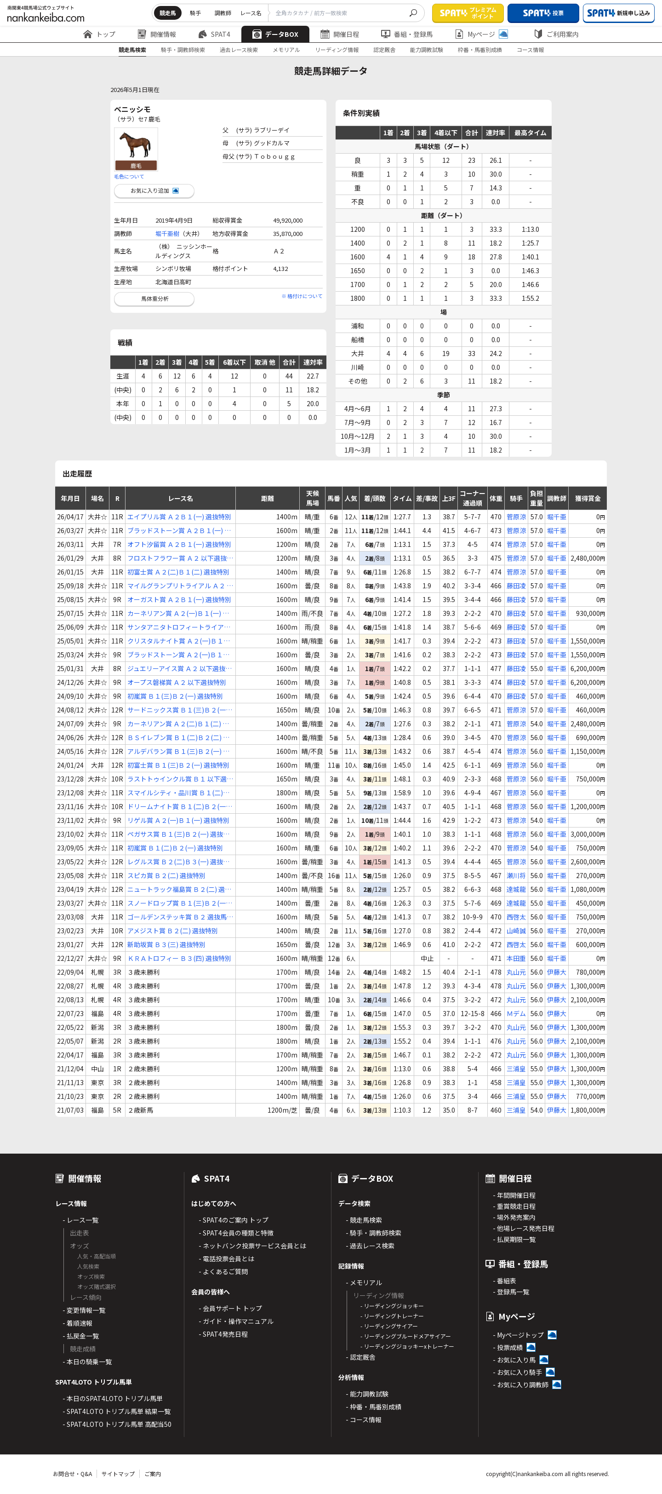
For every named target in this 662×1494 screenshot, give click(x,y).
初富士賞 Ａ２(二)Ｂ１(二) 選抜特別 (178, 571)
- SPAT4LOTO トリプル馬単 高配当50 (117, 1424)
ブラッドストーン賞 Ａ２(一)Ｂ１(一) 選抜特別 (175, 655)
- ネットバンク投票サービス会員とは (252, 1245)
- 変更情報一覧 (84, 1310)
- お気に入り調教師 (520, 1384)
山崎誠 (516, 930)
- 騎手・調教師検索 (373, 1232)
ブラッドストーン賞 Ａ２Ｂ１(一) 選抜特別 (179, 530)
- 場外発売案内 (514, 1217)
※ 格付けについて (302, 295)
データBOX (275, 34)
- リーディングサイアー (389, 1326)
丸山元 (516, 972)
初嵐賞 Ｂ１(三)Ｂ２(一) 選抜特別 (175, 696)
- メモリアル (364, 1282)
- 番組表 (504, 1280)
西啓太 (516, 916)
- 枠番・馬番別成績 (373, 1406)
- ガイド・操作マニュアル (236, 1321)
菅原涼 (516, 516)
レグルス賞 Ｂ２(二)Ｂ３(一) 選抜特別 (178, 862)
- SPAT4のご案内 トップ (233, 1219)
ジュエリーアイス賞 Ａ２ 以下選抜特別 (179, 668)
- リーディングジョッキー (392, 1306)
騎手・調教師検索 (183, 49)
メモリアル (286, 49)
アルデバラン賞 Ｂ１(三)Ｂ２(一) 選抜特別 (178, 751)
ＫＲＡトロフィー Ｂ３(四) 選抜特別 (179, 958)
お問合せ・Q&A (72, 1473)
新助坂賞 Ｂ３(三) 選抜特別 (166, 944)
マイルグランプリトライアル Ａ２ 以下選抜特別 (180, 586)
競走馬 (168, 13)
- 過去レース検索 (370, 1245)
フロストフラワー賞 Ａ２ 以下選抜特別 (180, 558)
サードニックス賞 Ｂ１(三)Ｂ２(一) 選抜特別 (177, 710)
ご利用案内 (556, 34)
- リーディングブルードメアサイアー (405, 1336)
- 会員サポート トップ (230, 1308)
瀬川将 (516, 875)
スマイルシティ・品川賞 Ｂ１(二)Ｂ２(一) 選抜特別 (178, 793)
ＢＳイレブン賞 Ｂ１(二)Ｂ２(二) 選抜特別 (178, 737)
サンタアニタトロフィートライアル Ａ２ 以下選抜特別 (178, 627)
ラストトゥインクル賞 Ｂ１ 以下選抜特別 (180, 779)
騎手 (195, 13)
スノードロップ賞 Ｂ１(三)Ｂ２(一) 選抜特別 (177, 903)
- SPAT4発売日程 (223, 1334)
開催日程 (339, 34)
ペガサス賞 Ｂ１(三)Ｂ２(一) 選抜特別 (178, 834)
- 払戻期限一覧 (514, 1239)
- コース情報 (364, 1419)
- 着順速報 (77, 1322)
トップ (99, 34)
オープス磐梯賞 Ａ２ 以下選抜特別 (176, 682)
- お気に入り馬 (514, 1359)
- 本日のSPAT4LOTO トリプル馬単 (113, 1398)
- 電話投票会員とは (226, 1258)
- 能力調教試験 (367, 1393)
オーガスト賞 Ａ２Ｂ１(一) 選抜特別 (179, 599)
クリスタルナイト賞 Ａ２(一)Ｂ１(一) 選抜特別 (175, 641)
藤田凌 (516, 585)
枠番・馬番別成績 (480, 49)
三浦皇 (516, 1068)
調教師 (223, 13)
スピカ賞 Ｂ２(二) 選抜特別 (166, 875)
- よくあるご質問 (223, 1271)
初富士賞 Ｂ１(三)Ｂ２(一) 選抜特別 (178, 765)
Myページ (481, 34)
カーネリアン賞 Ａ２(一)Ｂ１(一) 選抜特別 (178, 613)
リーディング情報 (337, 49)
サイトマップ (118, 1473)
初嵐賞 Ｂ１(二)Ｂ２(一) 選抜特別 (175, 847)
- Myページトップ (518, 1334)
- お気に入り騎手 (517, 1372)
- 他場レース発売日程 (523, 1228)
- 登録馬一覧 (511, 1291)
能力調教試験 (426, 49)
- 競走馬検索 (364, 1219)
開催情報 (156, 34)
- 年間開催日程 (514, 1195)
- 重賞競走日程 (514, 1206)
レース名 (251, 13)
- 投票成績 (508, 1347)
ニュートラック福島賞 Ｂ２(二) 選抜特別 (179, 889)
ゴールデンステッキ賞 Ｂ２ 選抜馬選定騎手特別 (180, 917)
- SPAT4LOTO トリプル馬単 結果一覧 (117, 1411)
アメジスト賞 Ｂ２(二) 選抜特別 (172, 930)
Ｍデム (516, 1013)
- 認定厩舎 (361, 1357)
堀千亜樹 (167, 233)
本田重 (516, 958)
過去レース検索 (239, 49)
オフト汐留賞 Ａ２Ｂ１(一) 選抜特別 (179, 544)
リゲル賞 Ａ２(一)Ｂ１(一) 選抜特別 (178, 820)
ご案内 (152, 1473)
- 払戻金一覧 (81, 1335)
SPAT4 (214, 34)
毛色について (129, 176)
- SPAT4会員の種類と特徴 (236, 1232)
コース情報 (530, 49)
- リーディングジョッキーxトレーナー (407, 1346)
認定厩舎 (384, 49)
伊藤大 (556, 972)
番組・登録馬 (407, 34)
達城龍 (516, 889)
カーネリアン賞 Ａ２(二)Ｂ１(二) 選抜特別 (178, 724)
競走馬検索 (132, 49)
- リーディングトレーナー (392, 1316)
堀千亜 (556, 516)
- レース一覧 (80, 1219)
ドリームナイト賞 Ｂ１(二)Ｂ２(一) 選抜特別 (177, 806)
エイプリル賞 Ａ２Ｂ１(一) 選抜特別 (179, 516)
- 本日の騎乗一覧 (87, 1361)
